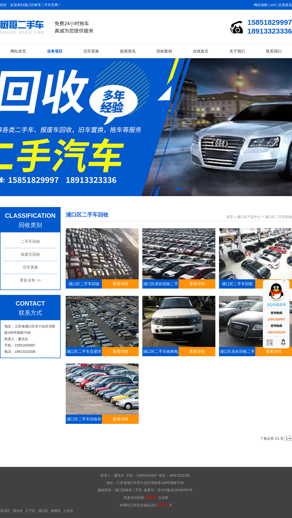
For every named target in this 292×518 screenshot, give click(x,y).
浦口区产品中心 (249, 217)
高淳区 (5, 511)
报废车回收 (30, 254)
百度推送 (285, 5)
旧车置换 (91, 51)
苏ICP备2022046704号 (174, 490)
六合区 (68, 511)
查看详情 (120, 284)
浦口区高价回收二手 (160, 284)
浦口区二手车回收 (278, 217)
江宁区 (30, 511)
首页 (229, 217)
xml (273, 5)
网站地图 (260, 5)
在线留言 (201, 51)
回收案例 (164, 51)
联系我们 (274, 51)
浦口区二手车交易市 (83, 351)
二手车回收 (30, 241)
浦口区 (43, 511)
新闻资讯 (128, 51)
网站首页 (18, 51)
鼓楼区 (56, 511)
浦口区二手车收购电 (160, 351)
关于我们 (237, 51)
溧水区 (18, 511)
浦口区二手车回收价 (83, 419)
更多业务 (30, 280)
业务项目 (55, 51)
